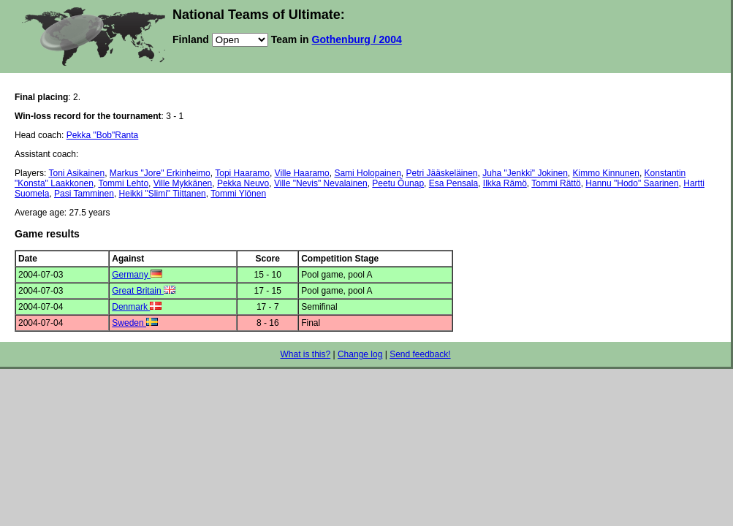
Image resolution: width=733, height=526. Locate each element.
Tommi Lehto (123, 183)
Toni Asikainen (76, 173)
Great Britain (143, 291)
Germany (137, 275)
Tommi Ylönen (238, 193)
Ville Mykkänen (182, 183)
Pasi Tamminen (84, 193)
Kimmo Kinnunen (605, 173)
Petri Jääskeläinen (441, 173)
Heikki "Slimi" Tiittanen (162, 193)
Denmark (137, 307)
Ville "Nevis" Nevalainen (321, 183)
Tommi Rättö (555, 183)
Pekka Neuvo (243, 183)
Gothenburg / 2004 (357, 39)
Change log (360, 354)
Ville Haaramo (302, 173)
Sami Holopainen (367, 173)
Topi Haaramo (242, 173)
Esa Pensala (453, 183)
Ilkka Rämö (505, 183)
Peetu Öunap (398, 183)
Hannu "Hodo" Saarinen (631, 183)
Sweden (135, 323)
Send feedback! (420, 354)
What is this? (305, 354)
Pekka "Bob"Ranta (103, 135)
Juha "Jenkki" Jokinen (525, 173)
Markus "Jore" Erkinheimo (160, 173)
